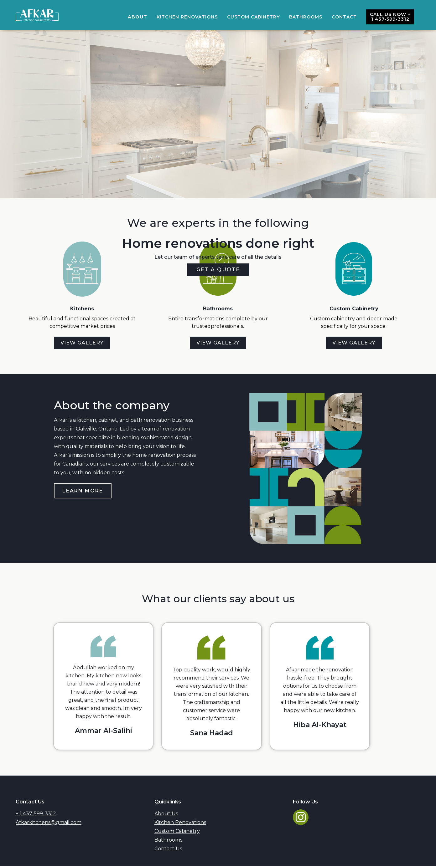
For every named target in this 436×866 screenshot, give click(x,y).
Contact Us (168, 849)
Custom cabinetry (253, 17)
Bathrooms (168, 840)
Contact (344, 17)
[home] (37, 15)
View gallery (82, 343)
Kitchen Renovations (187, 17)
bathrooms (305, 17)
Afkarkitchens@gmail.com (48, 822)
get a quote (218, 270)
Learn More (82, 491)
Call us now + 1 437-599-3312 (390, 17)
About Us (166, 814)
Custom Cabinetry (177, 831)
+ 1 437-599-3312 (36, 814)
